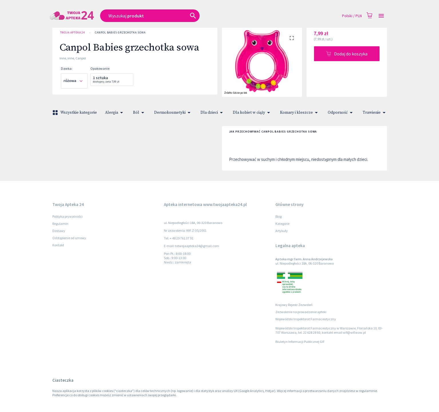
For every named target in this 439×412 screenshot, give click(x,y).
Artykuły (281, 231)
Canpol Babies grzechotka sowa (120, 32)
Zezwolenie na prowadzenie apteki (300, 312)
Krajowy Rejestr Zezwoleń (294, 305)
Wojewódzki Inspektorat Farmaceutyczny (305, 319)
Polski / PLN (352, 15)
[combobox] (180, 15)
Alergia (115, 112)
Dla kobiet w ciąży (252, 112)
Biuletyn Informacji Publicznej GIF (300, 341)
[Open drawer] (381, 15)
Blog (278, 216)
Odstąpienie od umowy (69, 238)
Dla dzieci (212, 112)
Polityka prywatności (67, 216)
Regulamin (60, 223)
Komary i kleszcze (300, 112)
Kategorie (282, 223)
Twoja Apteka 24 (73, 32)
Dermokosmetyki (173, 112)
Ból (140, 112)
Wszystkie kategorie (75, 112)
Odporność (341, 112)
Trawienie (375, 112)
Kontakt (58, 245)
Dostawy (58, 231)
